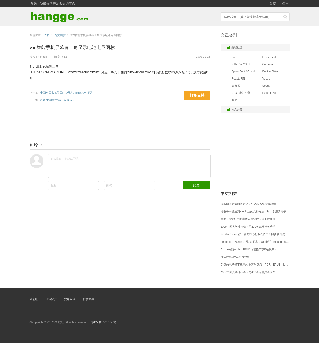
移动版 (34, 299)
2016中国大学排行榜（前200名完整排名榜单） (249, 226)
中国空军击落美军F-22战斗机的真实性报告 (66, 92)
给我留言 (51, 299)
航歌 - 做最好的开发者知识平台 (53, 4)
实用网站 (69, 299)
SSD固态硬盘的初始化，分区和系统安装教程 (248, 204)
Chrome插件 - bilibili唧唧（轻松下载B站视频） (249, 249)
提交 (196, 185)
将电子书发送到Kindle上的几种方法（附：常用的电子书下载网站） (255, 211)
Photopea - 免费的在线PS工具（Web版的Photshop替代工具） (255, 241)
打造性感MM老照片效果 (235, 257)
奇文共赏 (234, 109)
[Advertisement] (113, 121)
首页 (273, 4)
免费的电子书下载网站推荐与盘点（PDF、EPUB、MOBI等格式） (255, 264)
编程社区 (234, 47)
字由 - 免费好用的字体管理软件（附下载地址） (249, 219)
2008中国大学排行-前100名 (57, 100)
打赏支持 (88, 299)
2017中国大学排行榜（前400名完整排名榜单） (249, 272)
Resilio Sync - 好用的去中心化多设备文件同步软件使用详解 (255, 234)
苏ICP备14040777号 (103, 322)
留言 (285, 4)
